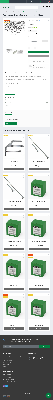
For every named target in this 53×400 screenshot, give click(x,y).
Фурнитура (8, 11)
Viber (3, 386)
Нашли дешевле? (42, 31)
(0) (39, 20)
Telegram (6, 386)
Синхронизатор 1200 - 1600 (39, 161)
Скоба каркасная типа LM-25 (39, 201)
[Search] (36, 7)
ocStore (29, 392)
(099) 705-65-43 (46, 7)
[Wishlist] (44, 20)
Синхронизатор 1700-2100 (14, 201)
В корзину (38, 52)
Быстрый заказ (38, 56)
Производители (6, 364)
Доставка (35, 65)
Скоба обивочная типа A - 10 (39, 281)
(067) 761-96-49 (46, 6)
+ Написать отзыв (11, 123)
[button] (22, 1)
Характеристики (19, 73)
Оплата (35, 60)
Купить (45, 41)
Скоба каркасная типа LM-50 (39, 241)
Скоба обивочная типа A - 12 (14, 321)
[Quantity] (32, 48)
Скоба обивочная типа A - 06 (14, 281)
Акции (4, 366)
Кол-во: (29, 46)
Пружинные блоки (17, 11)
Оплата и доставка (7, 360)
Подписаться (45, 346)
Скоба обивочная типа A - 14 (39, 321)
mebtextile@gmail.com (8, 379)
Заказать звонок (46, 9)
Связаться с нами (7, 362)
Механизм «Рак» (14, 161)
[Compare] (48, 20)
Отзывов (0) (29, 73)
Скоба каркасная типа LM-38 (14, 241)
